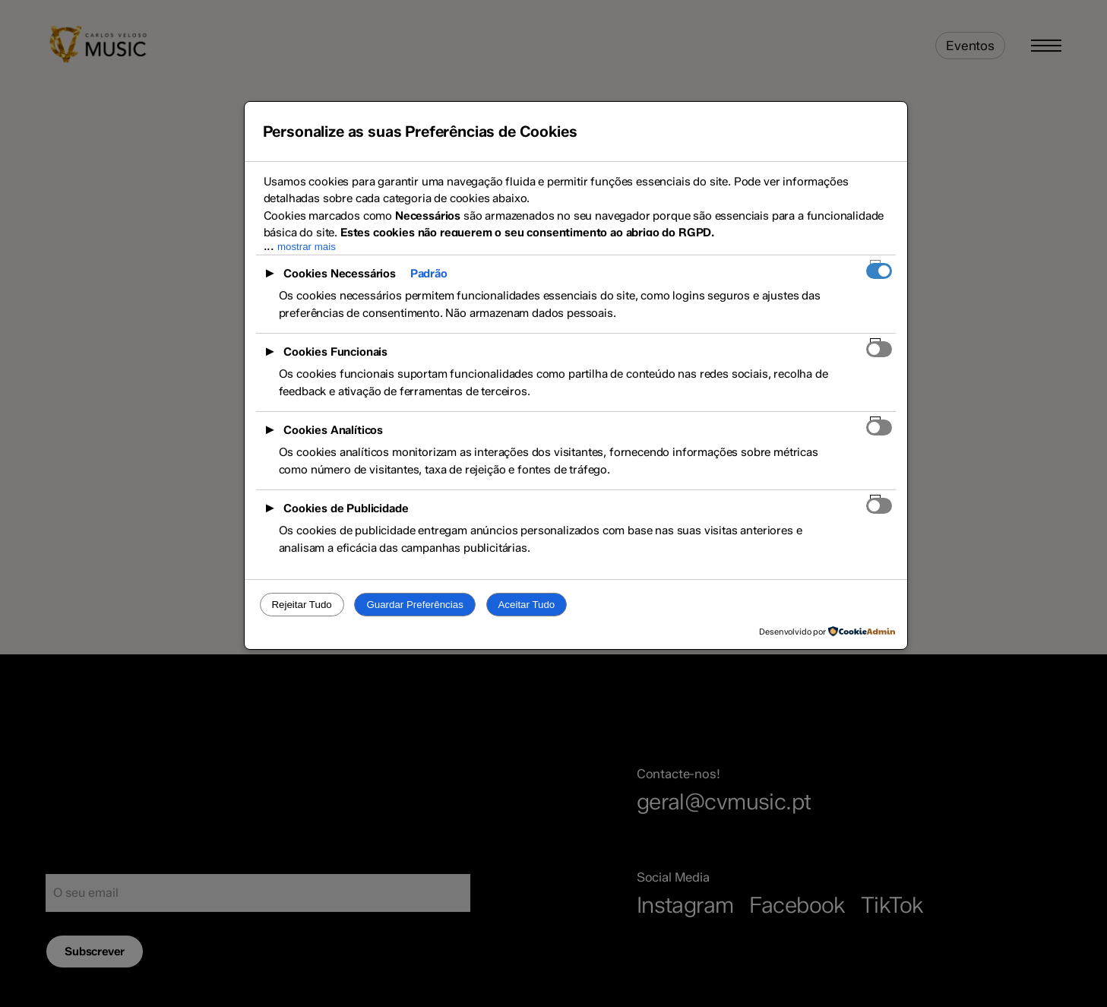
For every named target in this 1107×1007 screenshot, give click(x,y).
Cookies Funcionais (335, 352)
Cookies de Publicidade (345, 508)
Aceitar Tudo (526, 604)
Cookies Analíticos (333, 430)
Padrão (429, 273)
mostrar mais (306, 246)
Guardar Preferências (414, 604)
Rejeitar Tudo (301, 604)
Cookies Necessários (339, 273)
